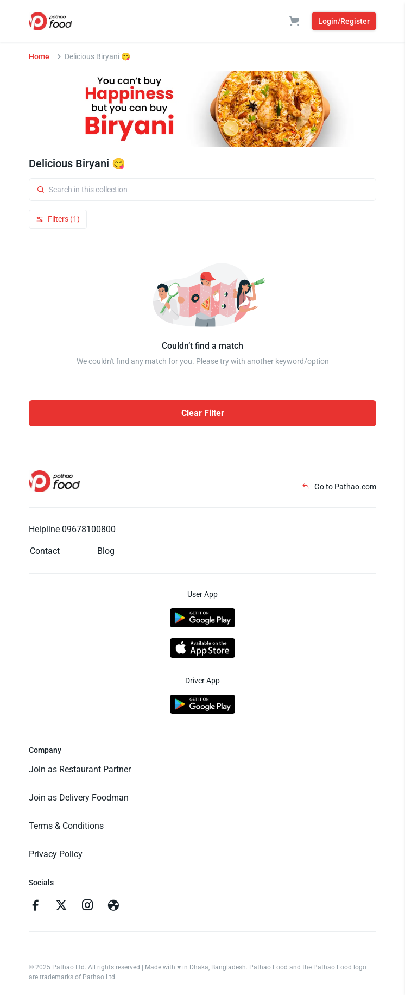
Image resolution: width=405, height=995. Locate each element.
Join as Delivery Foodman (79, 797)
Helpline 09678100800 (72, 529)
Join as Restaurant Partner (80, 769)
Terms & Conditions (66, 826)
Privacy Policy (56, 854)
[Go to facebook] (35, 906)
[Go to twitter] (61, 906)
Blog (106, 551)
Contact (45, 551)
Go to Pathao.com (339, 486)
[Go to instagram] (87, 906)
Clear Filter (202, 413)
